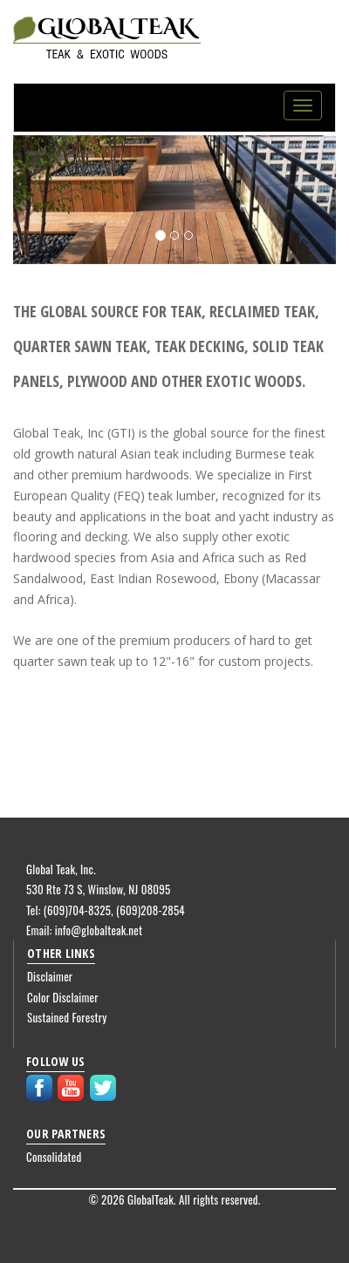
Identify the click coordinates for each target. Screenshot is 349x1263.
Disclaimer (49, 976)
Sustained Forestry (67, 1017)
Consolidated (54, 1156)
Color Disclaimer (63, 997)
